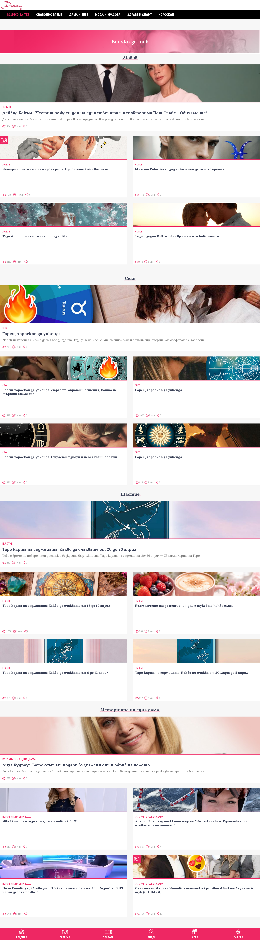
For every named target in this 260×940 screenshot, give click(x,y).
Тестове (108, 933)
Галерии (65, 933)
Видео (152, 933)
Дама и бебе (78, 15)
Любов (130, 57)
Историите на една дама (130, 710)
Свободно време (49, 15)
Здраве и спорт (139, 15)
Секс (130, 278)
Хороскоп (166, 15)
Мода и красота (107, 15)
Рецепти (21, 933)
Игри (195, 933)
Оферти (238, 933)
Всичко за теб (18, 15)
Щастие (130, 494)
